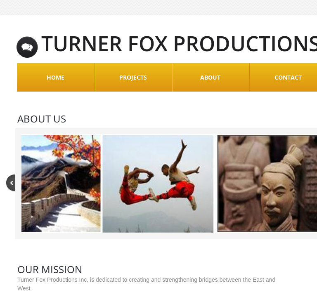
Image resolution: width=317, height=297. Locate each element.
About (210, 77)
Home (55, 77)
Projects (133, 77)
